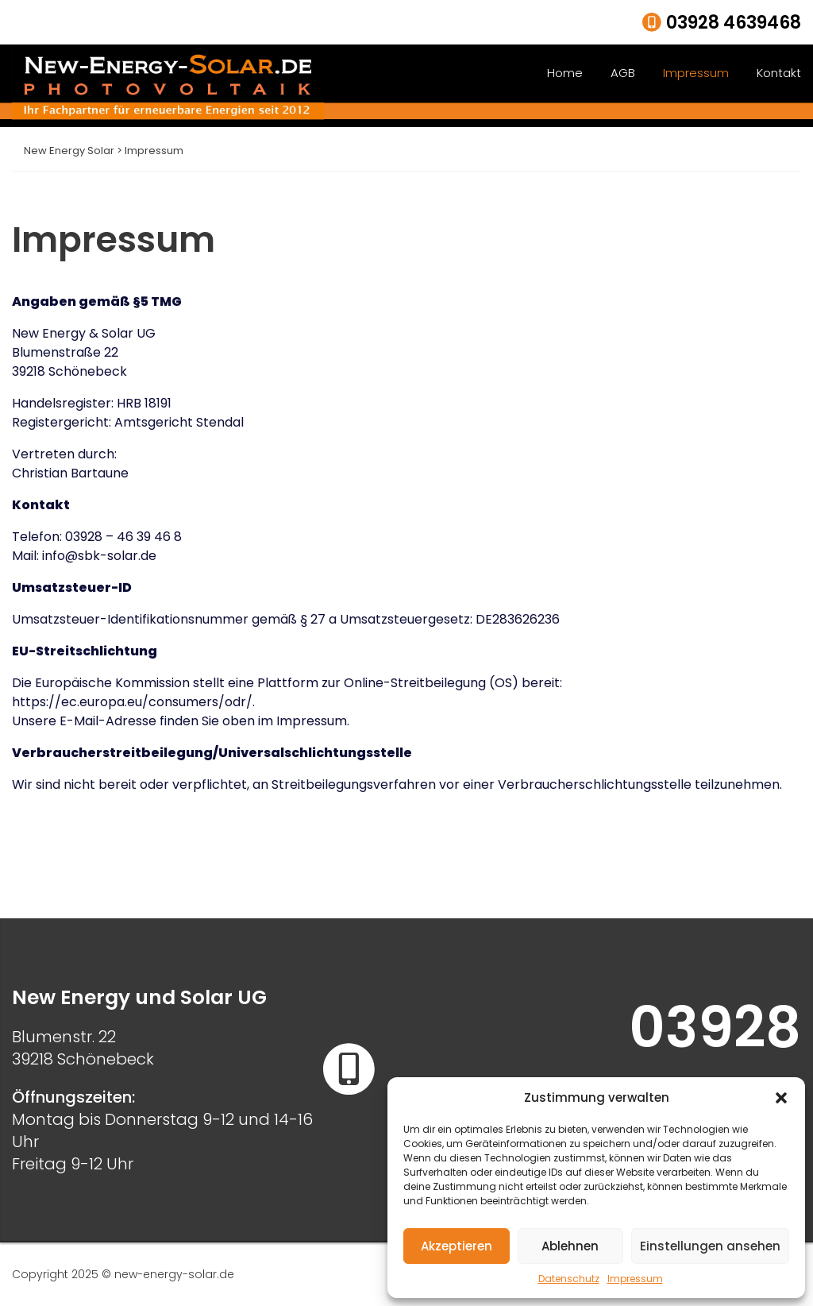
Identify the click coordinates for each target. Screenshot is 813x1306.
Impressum (635, 1278)
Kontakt (779, 72)
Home (565, 72)
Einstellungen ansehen (710, 1246)
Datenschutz (568, 1278)
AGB (623, 72)
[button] (781, 1098)
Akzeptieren (456, 1246)
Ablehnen (570, 1246)
